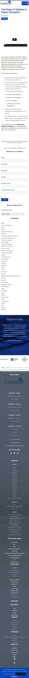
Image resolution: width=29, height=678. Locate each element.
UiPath (3, 299)
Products (14, 501)
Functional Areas (14, 538)
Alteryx (3, 227)
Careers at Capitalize (6, 240)
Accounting (14, 542)
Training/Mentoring (14, 525)
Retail (14, 586)
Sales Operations (14, 557)
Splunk (3, 292)
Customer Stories (5, 257)
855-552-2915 (15, 442)
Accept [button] (18, 674)
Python (3, 288)
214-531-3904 (16, 439)
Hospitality (14, 584)
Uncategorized (5, 301)
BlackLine (3, 233)
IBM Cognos (14, 481)
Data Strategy (4, 259)
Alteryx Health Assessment (14, 529)
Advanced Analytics (6, 225)
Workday (3, 309)
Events (3, 269)
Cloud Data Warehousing (14, 518)
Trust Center (14, 629)
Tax (14, 559)
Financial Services (14, 579)
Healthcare (14, 581)
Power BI (3, 280)
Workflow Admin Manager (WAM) (14, 506)
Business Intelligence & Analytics (9, 236)
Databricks (4, 261)
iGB (14, 504)
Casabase (14, 472)
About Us (14, 620)
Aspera (3, 229)
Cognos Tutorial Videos (7, 250)
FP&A (14, 546)
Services (14, 460)
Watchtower (14, 508)
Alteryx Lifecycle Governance (14, 527)
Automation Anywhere (7, 231)
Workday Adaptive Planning (14, 498)
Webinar (4, 15)
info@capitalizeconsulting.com (16, 445)
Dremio (3, 267)
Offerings (14, 632)
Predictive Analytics (6, 284)
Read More (14, 676)
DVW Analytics (14, 479)
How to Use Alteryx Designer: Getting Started (15, 146)
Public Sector (14, 592)
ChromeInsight (5, 242)
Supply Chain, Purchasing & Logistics (14, 553)
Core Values (14, 624)
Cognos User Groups (6, 252)
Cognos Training (5, 248)
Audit (14, 544)
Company (14, 617)
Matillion (15, 483)
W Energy (14, 576)
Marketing (14, 551)
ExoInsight (4, 271)
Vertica (3, 303)
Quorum (14, 574)
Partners (14, 648)
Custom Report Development (14, 514)
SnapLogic (14, 487)
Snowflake (4, 290)
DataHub (3, 263)
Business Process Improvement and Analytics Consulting (14, 637)
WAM (2, 305)
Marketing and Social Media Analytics (10, 276)
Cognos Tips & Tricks (6, 246)
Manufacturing (14, 590)
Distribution (14, 588)
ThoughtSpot (4, 297)
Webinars (3, 307)
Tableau (17, 87)
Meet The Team (14, 622)
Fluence (3, 273)
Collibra (3, 255)
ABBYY (3, 223)
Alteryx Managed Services (14, 531)
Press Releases (5, 286)
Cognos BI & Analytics (6, 244)
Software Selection (14, 523)
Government (14, 597)
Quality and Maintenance (14, 555)
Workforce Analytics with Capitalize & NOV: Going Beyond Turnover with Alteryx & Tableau (14, 140)
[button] (24, 3)
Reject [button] (23, 674)
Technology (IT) (14, 562)
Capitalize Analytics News (8, 238)
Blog (14, 608)
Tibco (14, 492)
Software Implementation (15, 522)
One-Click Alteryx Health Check (14, 534)
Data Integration (14, 516)
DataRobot (4, 265)
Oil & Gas (3, 278)
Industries (14, 564)
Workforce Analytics (14, 548)
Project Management (14, 520)
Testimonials (14, 615)
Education (14, 595)
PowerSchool (4, 282)
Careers (14, 626)
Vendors (14, 464)
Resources (14, 605)
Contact (14, 628)
